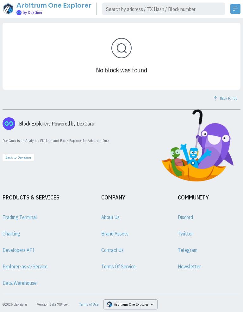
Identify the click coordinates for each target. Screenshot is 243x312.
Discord (185, 217)
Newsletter (189, 266)
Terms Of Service (118, 266)
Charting (11, 233)
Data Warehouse (20, 283)
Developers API (18, 250)
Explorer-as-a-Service (25, 266)
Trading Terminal (20, 217)
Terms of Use (88, 304)
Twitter (185, 233)
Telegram (187, 250)
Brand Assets (114, 233)
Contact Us (112, 250)
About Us (110, 217)
